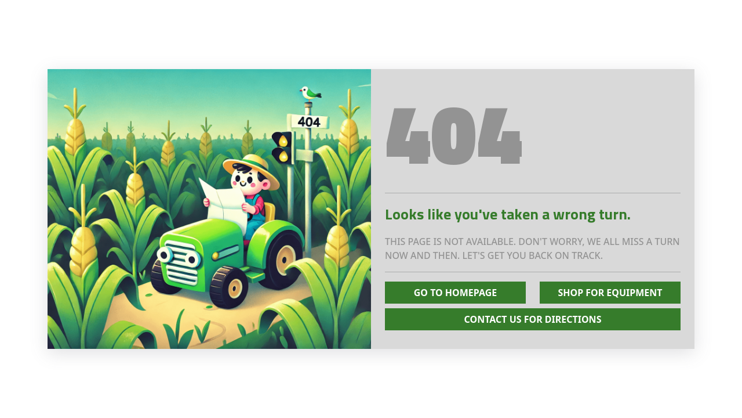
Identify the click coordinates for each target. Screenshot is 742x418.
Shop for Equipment (610, 292)
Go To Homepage (455, 292)
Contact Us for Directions (533, 319)
